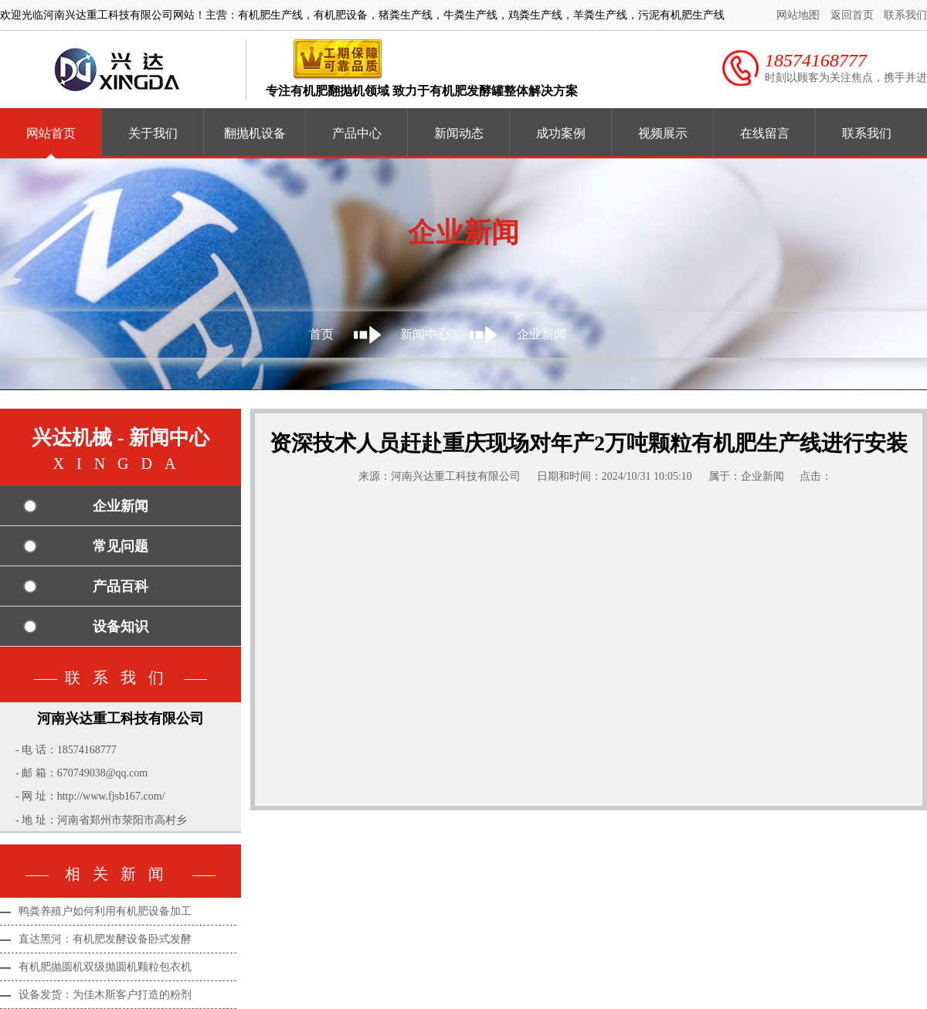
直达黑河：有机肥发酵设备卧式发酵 (105, 939)
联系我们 (905, 15)
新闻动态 (459, 133)
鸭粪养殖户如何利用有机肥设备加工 (105, 911)
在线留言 (764, 133)
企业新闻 (541, 334)
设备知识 (120, 626)
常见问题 (120, 546)
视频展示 (663, 133)
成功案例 (561, 133)
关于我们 (153, 133)
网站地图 (798, 15)
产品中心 (357, 133)
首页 (321, 334)
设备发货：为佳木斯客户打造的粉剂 (105, 995)
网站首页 (51, 133)
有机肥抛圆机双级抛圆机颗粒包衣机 (105, 967)
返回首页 (852, 15)
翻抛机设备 (255, 133)
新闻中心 (425, 334)
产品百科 (120, 586)
